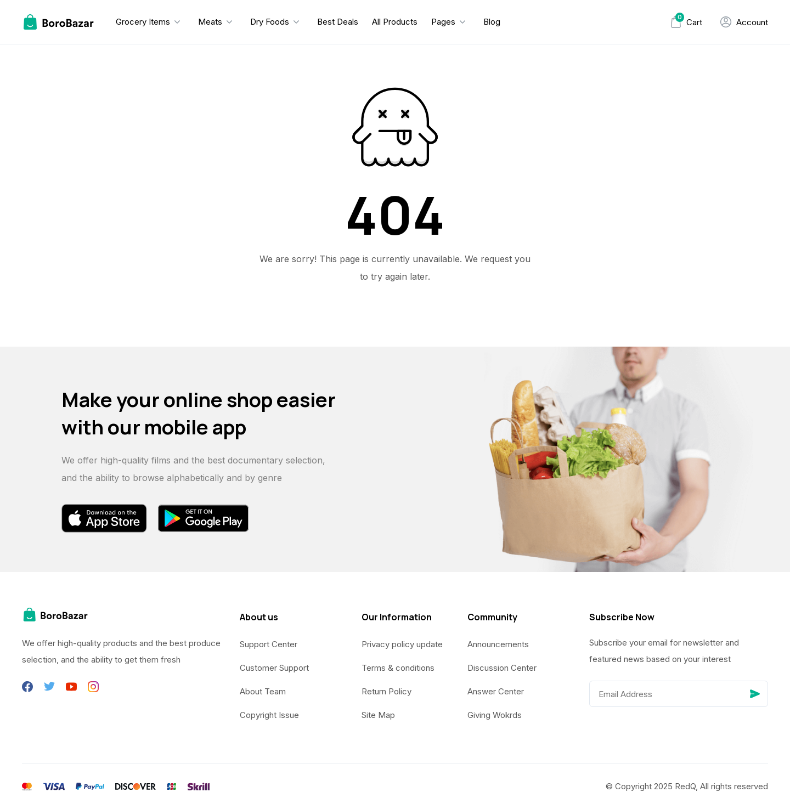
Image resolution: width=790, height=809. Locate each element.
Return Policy (386, 691)
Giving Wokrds (494, 715)
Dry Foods (269, 21)
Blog (491, 21)
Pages (443, 21)
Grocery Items (143, 21)
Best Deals (337, 21)
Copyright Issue (269, 715)
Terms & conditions (398, 668)
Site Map (378, 715)
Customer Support (274, 668)
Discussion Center (502, 668)
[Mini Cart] (686, 22)
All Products (394, 21)
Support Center (268, 644)
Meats (210, 21)
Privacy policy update (402, 644)
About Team (263, 691)
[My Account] (744, 22)
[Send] (755, 694)
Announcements (498, 644)
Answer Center (495, 691)
